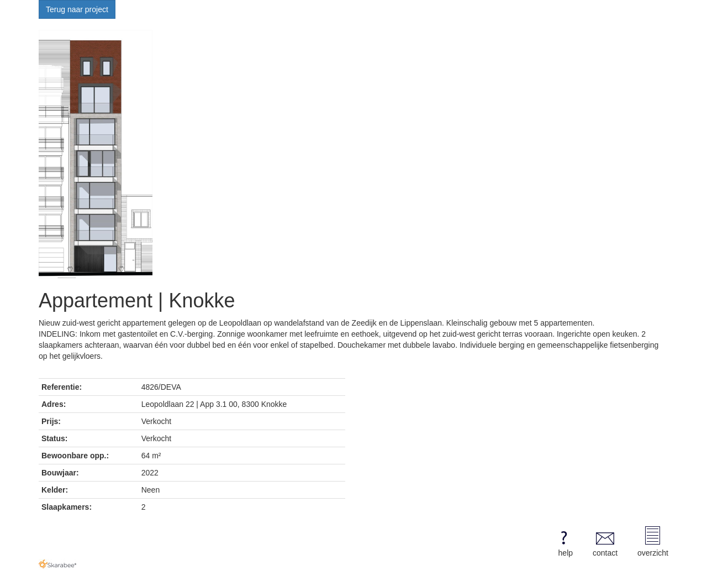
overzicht (652, 541)
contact (605, 541)
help (564, 541)
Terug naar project (77, 9)
